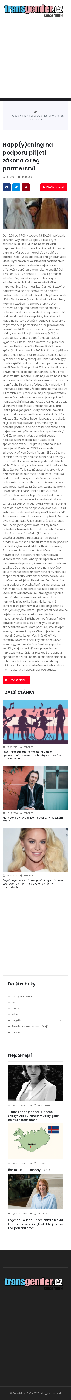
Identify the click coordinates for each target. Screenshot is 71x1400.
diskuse (16, 1008)
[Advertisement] (35, 58)
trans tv (16, 1032)
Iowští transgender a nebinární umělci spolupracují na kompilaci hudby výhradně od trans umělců (33, 755)
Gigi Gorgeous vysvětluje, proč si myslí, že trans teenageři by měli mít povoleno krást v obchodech (33, 883)
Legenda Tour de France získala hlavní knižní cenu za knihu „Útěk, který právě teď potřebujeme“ (35, 1224)
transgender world (22, 996)
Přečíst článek (53, 187)
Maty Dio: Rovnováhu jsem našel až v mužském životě (33, 819)
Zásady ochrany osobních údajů (30, 1026)
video (15, 1014)
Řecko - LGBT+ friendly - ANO (29, 1170)
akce (14, 1002)
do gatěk (17, 1020)
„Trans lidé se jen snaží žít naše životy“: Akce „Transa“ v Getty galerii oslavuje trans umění (34, 1116)
